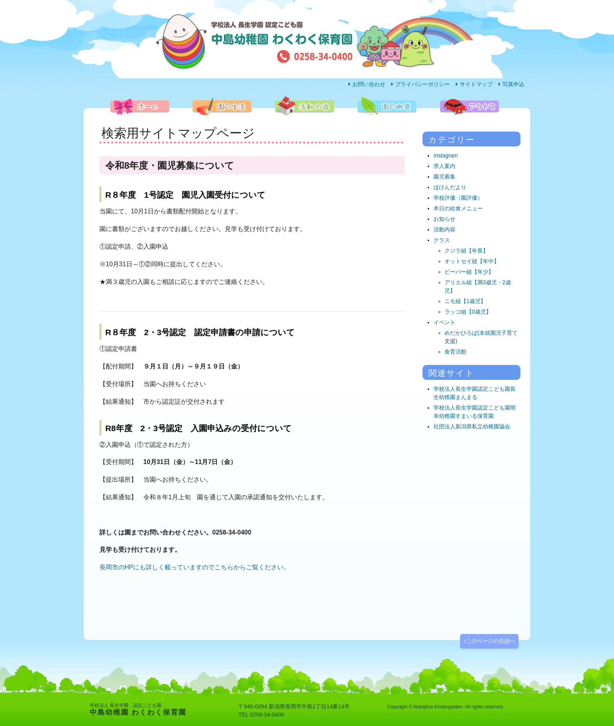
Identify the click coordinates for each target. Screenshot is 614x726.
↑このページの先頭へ (489, 641)
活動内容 (282, 124)
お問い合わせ (368, 84)
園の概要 (365, 124)
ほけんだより (449, 187)
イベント (444, 322)
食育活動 (455, 352)
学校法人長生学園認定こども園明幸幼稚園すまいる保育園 (474, 412)
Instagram (445, 155)
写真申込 (513, 84)
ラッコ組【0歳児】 (467, 312)
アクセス (447, 124)
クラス (441, 240)
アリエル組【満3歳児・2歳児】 (477, 286)
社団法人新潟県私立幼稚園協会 (471, 426)
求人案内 (444, 166)
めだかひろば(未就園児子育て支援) (481, 337)
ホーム (115, 124)
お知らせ (444, 219)
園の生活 (200, 124)
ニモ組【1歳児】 (465, 301)
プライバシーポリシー (422, 84)
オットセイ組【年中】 (471, 261)
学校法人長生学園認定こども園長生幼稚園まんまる (474, 393)
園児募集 (444, 176)
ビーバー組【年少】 (469, 272)
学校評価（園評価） (458, 198)
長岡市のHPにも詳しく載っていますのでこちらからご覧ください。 (194, 567)
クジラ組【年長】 (466, 250)
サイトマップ (476, 84)
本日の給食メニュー (458, 208)
